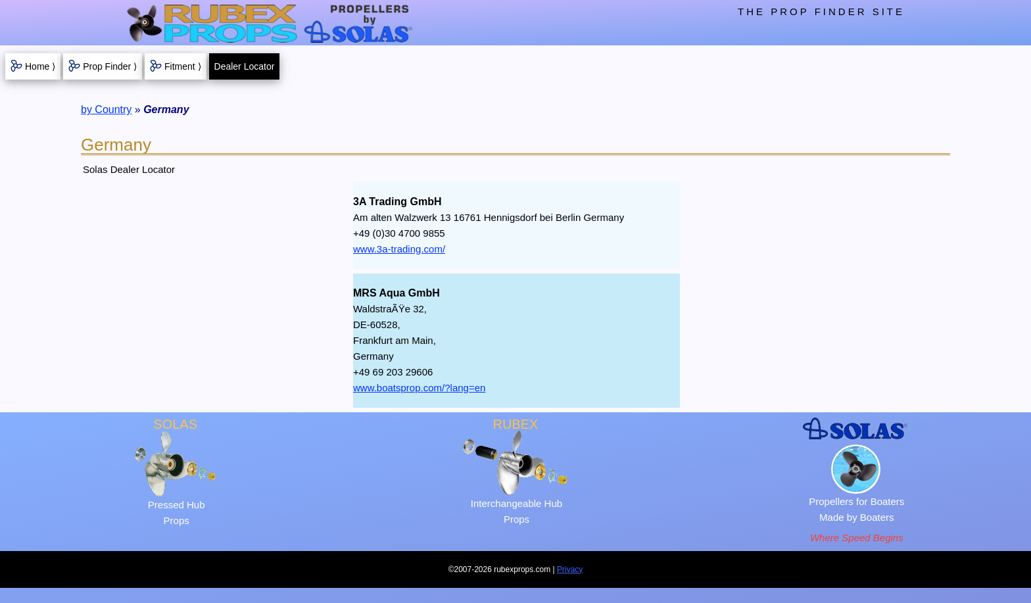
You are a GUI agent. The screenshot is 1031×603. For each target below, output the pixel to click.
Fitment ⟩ (182, 66)
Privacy (570, 569)
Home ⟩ (40, 66)
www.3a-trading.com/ (399, 248)
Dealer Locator (244, 66)
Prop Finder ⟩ (110, 66)
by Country (106, 109)
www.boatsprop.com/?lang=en (419, 387)
